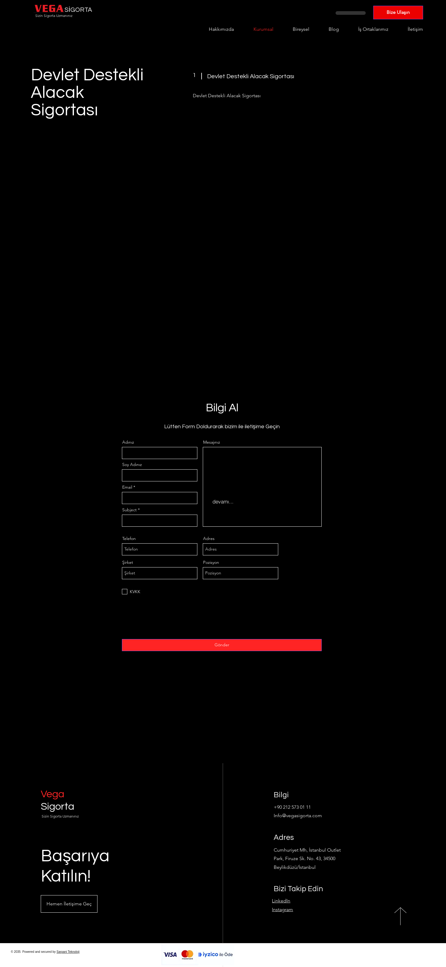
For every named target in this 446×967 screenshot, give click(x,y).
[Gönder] (222, 645)
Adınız (128, 442)
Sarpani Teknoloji (67, 951)
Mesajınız (211, 442)
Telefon (129, 538)
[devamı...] (223, 502)
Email (127, 487)
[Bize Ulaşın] (398, 12)
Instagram (282, 909)
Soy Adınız (132, 464)
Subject (129, 510)
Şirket (127, 562)
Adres (209, 538)
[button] (69, 904)
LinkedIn (281, 901)
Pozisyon (211, 562)
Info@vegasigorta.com (298, 815)
